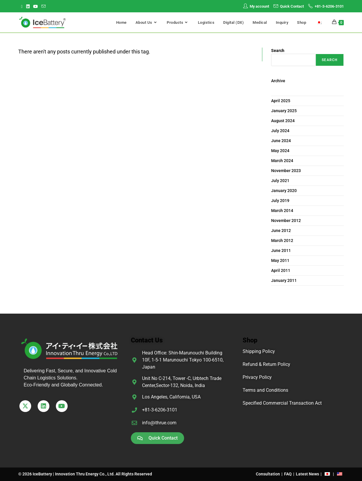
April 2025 (280, 100)
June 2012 (281, 230)
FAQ (288, 474)
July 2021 (280, 180)
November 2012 (286, 220)
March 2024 (282, 160)
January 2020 (284, 190)
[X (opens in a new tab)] (22, 6)
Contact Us (147, 340)
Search (277, 50)
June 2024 (281, 140)
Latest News (307, 474)
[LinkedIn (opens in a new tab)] (27, 6)
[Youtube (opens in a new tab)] (35, 6)
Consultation (268, 474)
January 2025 (284, 110)
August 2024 (283, 120)
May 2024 (280, 150)
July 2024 (280, 130)
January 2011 (284, 280)
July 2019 (280, 200)
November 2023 (286, 170)
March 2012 (282, 240)
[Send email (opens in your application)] (43, 6)
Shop (250, 340)
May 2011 (280, 260)
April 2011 (280, 270)
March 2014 (282, 210)
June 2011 (281, 250)
